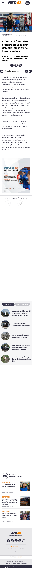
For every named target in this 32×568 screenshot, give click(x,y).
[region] (16, 263)
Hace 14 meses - (11, 35)
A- (30, 71)
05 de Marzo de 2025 (7, 34)
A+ (26, 71)
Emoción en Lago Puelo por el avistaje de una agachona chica (21, 359)
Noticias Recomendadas (15, 476)
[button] (12, 65)
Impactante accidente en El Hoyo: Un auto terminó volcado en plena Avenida (21, 313)
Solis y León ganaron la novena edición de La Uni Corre (9, 515)
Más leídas (8, 304)
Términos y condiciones (19, 561)
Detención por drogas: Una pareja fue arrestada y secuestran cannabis (20, 348)
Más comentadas (22, 304)
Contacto (9, 561)
